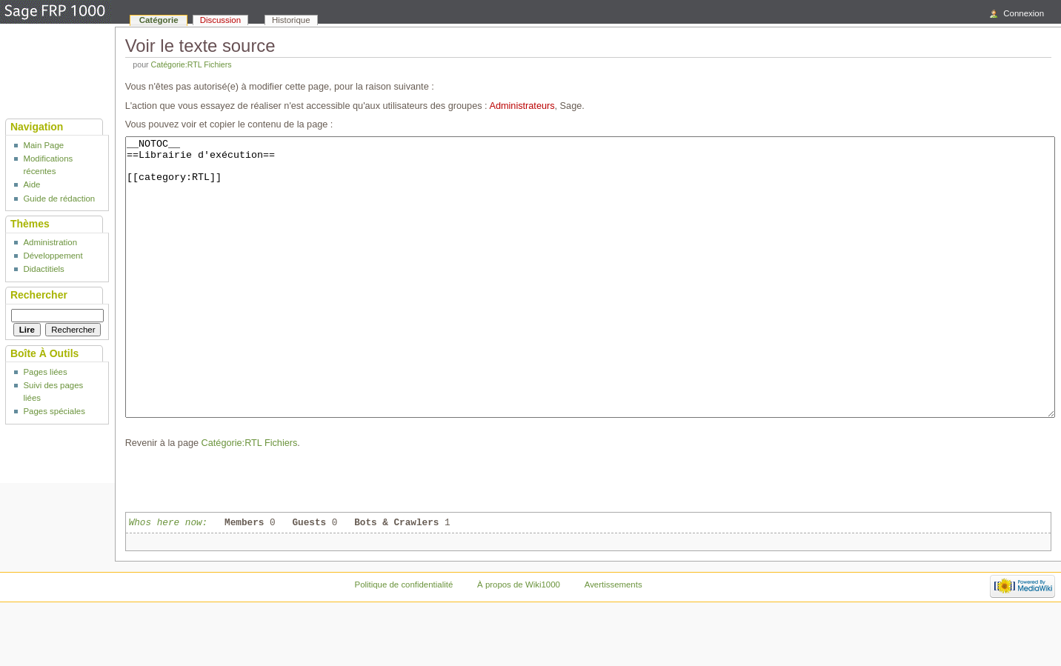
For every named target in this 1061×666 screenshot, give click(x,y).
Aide (31, 184)
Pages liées (45, 371)
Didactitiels (43, 268)
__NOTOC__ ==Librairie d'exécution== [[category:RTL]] (590, 304)
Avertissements (613, 640)
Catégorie (159, 20)
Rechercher (38, 295)
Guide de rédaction (59, 198)
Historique (291, 20)
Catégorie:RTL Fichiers (191, 64)
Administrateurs (521, 106)
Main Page (43, 145)
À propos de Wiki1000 (518, 640)
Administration (50, 242)
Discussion (220, 20)
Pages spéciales (53, 411)
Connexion (1023, 13)
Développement (52, 255)
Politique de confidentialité (404, 640)
